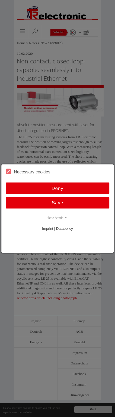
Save (57, 202)
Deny (57, 188)
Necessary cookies (28, 171)
